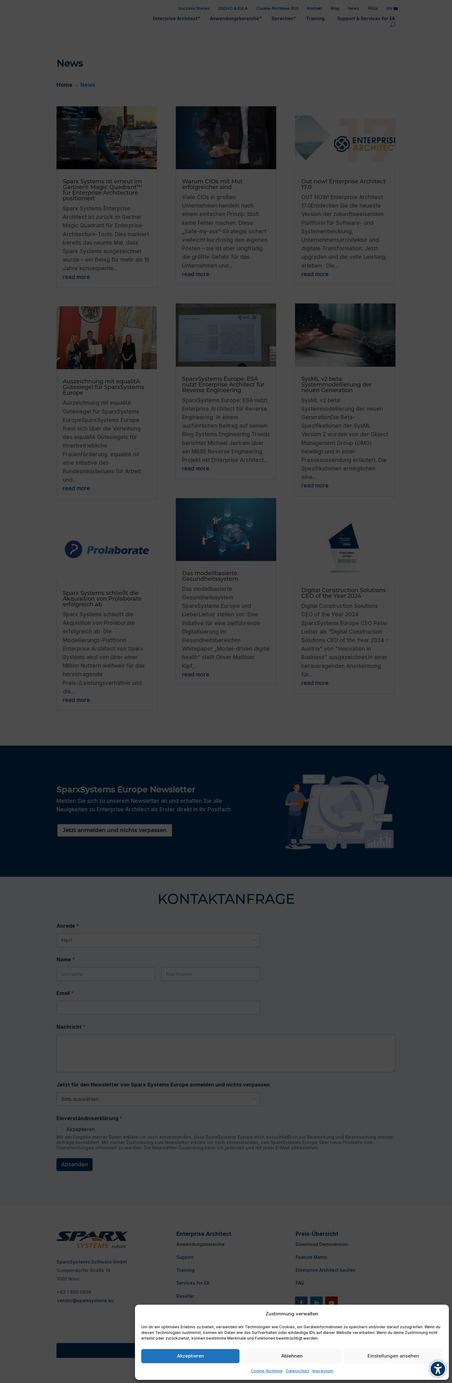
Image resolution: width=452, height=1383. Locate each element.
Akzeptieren (190, 1356)
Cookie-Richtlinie (267, 1371)
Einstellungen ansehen (393, 1356)
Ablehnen (292, 1356)
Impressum (322, 1371)
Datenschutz (297, 1371)
